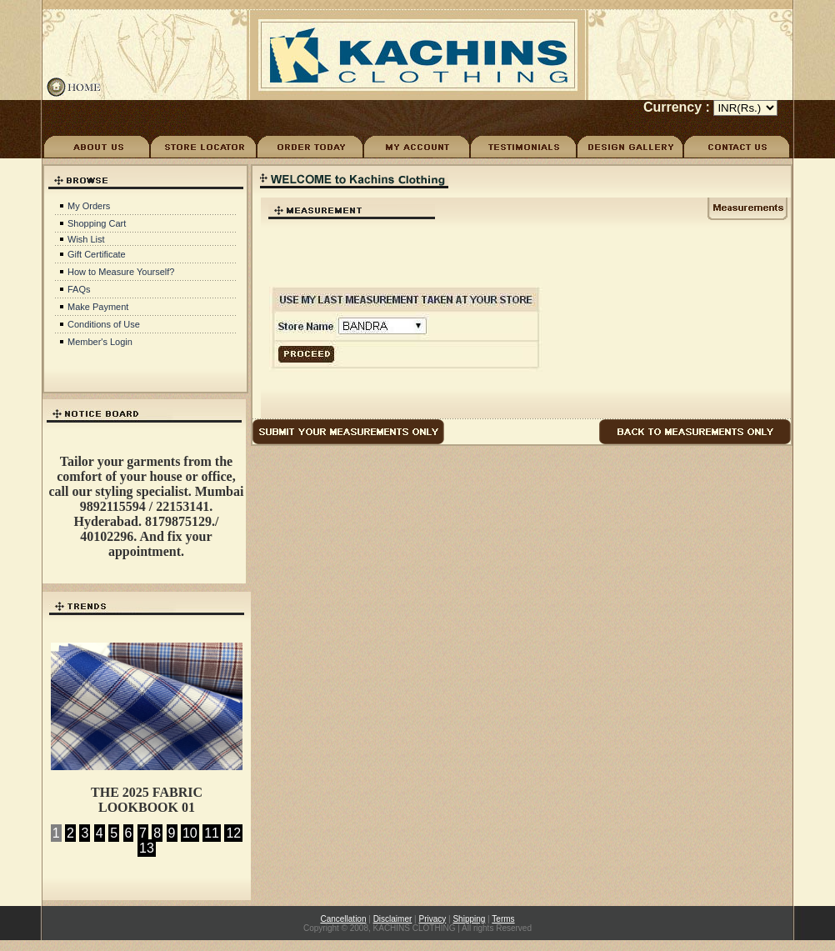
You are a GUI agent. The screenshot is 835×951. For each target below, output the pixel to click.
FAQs (79, 289)
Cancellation (343, 918)
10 (190, 833)
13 (146, 848)
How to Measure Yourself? (121, 272)
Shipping (468, 918)
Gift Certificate (97, 254)
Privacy (432, 918)
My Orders (89, 206)
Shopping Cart (97, 223)
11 (211, 833)
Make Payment (98, 307)
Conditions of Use (104, 324)
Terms (503, 918)
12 (233, 833)
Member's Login (100, 342)
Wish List (86, 239)
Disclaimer (392, 918)
